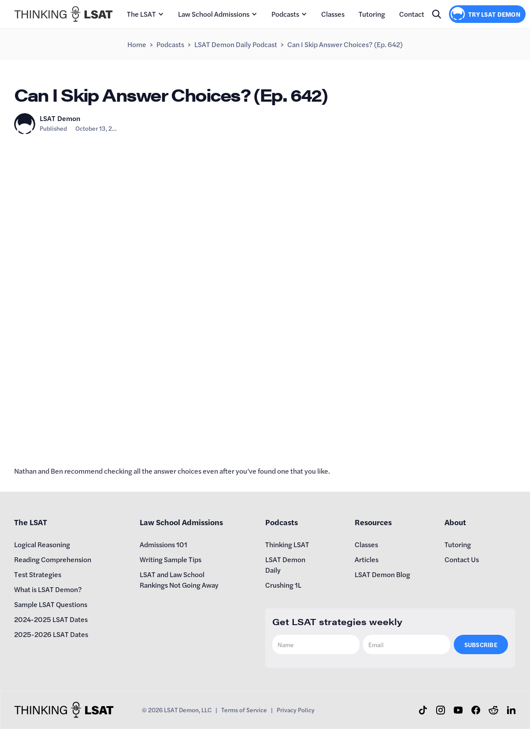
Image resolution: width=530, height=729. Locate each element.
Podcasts (285, 14)
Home (136, 44)
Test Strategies (37, 574)
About (455, 521)
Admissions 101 (163, 544)
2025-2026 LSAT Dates (51, 634)
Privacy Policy (296, 709)
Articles (366, 559)
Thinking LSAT (287, 544)
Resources (373, 521)
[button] (145, 14)
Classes (333, 14)
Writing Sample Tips (170, 559)
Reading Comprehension (52, 559)
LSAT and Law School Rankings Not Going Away (179, 579)
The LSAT (141, 14)
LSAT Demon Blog (382, 574)
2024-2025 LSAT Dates (51, 619)
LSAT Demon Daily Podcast (235, 44)
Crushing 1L (283, 585)
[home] (63, 14)
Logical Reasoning (42, 544)
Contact (411, 14)
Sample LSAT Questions (50, 604)
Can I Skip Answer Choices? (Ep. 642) (345, 44)
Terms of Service (244, 709)
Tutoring (372, 14)
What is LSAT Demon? (48, 589)
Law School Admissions (213, 14)
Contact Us (462, 559)
